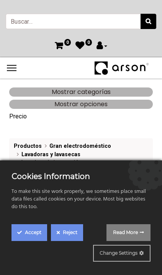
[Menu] (11, 67)
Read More (125, 232)
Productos (28, 146)
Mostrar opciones (81, 104)
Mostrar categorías (81, 91)
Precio (18, 116)
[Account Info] (102, 46)
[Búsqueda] (148, 21)
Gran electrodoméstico (80, 146)
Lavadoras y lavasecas (50, 154)
